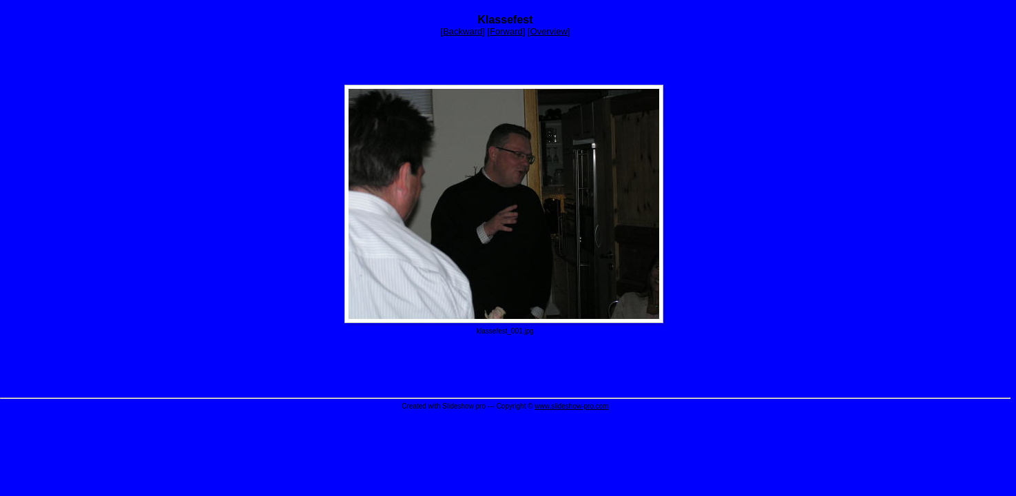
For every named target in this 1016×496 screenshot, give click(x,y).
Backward (462, 31)
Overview (549, 31)
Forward (506, 31)
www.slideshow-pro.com (571, 406)
